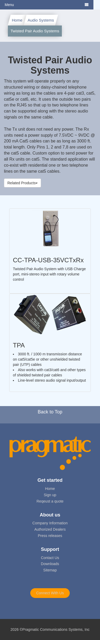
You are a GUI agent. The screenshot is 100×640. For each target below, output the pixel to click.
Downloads (50, 564)
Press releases (50, 536)
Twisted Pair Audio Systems (35, 31)
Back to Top (50, 411)
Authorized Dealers (50, 529)
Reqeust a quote (50, 501)
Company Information (50, 523)
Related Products (22, 183)
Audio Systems (41, 20)
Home (17, 20)
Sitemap (50, 570)
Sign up (50, 495)
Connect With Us (50, 593)
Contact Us (50, 558)
